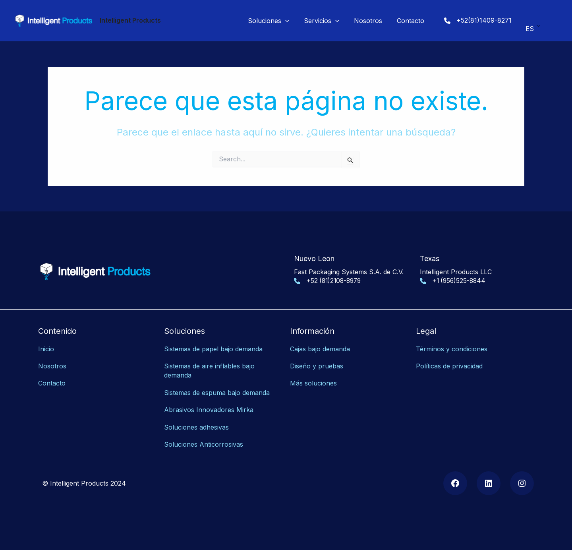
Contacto (52, 383)
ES (530, 26)
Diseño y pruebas (316, 366)
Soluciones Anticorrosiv (200, 442)
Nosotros (52, 366)
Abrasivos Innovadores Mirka (208, 408)
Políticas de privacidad (449, 366)
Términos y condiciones (451, 349)
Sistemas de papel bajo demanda (213, 349)
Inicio (46, 349)
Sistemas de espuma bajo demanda (217, 391)
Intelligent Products (130, 20)
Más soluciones (313, 383)
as (239, 442)
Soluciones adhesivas (196, 425)
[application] (293, 20)
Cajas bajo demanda (320, 349)
